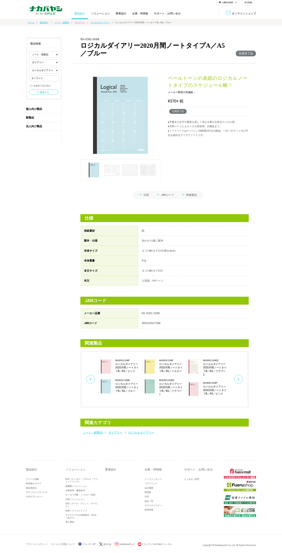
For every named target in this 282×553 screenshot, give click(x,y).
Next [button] (239, 379)
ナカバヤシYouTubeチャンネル (157, 544)
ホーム (31, 22)
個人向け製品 (34, 109)
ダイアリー (79, 22)
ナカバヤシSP (86, 544)
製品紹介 (79, 13)
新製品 (30, 117)
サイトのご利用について (63, 544)
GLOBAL (248, 2)
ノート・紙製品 (61, 22)
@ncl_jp (107, 544)
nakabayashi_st (127, 544)
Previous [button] (90, 379)
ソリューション (100, 13)
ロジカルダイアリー (100, 22)
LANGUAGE (227, 2)
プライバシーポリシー (36, 544)
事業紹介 (121, 13)
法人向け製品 (34, 126)
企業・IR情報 (140, 13)
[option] (121, 376)
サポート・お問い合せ (167, 13)
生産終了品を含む (42, 85)
